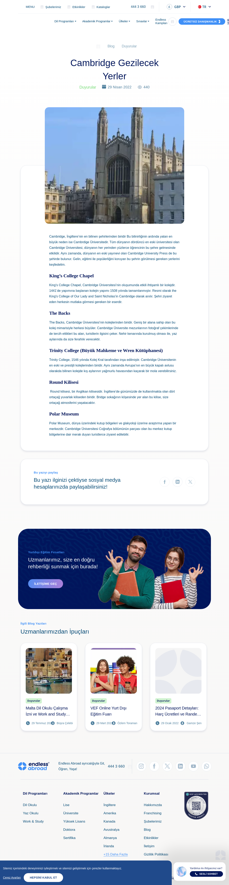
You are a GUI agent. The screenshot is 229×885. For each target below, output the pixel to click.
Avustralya (111, 830)
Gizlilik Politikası (156, 854)
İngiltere (109, 805)
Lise (66, 805)
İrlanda (108, 846)
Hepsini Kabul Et (43, 877)
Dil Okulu (30, 805)
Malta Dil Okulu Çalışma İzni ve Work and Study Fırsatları (47, 711)
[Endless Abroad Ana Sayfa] (33, 21)
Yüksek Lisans (74, 821)
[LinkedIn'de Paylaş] (177, 482)
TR (202, 7)
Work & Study (33, 821)
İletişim (149, 846)
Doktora (69, 830)
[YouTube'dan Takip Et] (193, 766)
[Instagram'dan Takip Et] (141, 766)
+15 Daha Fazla (115, 854)
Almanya (110, 838)
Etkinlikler (151, 838)
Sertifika (69, 838)
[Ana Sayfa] (98, 46)
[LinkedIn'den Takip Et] (180, 766)
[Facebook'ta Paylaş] (165, 482)
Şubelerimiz (153, 821)
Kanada (109, 821)
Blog (111, 46)
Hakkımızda (153, 805)
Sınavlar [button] (141, 21)
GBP (174, 6)
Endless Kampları (161, 21)
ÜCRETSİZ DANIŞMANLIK (200, 21)
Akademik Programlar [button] (96, 21)
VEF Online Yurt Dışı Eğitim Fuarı (108, 711)
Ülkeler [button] (123, 21)
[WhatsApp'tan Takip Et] (206, 766)
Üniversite (71, 813)
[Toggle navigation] (28, 7)
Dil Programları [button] (64, 21)
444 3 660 (138, 6)
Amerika (109, 813)
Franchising (153, 813)
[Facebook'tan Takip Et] (154, 766)
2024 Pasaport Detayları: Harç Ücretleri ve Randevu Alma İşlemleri (178, 711)
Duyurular (129, 46)
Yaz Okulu (30, 813)
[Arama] (172, 21)
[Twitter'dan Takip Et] (167, 766)
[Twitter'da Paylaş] (190, 482)
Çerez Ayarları (12, 877)
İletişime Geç (45, 583)
